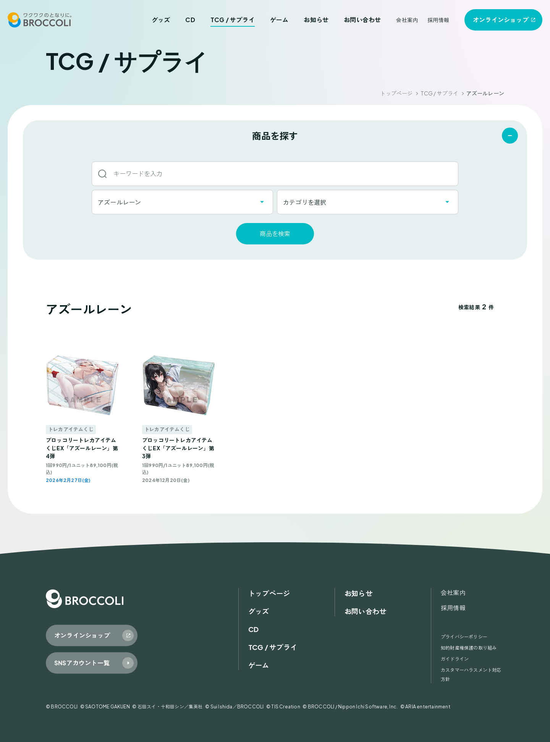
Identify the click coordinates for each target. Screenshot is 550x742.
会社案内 (407, 19)
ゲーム (279, 20)
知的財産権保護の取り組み (469, 648)
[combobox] (182, 202)
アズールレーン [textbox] (119, 202)
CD (190, 20)
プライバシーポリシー (464, 637)
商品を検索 (275, 234)
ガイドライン (455, 659)
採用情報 (438, 19)
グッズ (161, 20)
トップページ (396, 93)
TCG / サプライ (232, 20)
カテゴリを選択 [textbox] (304, 202)
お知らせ (316, 20)
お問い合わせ (362, 20)
